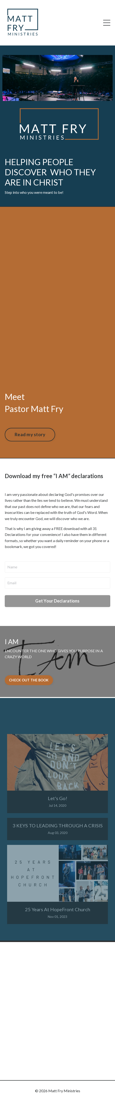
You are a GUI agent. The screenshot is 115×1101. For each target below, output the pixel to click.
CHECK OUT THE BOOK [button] (29, 680)
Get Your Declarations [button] (57, 600)
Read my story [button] (30, 434)
